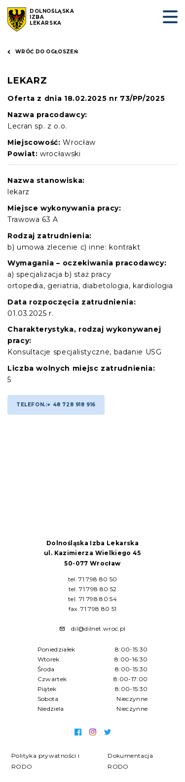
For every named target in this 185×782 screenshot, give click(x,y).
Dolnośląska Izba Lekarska (52, 17)
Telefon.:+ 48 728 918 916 (56, 404)
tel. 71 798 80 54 (92, 599)
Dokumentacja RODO (130, 761)
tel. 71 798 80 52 (93, 589)
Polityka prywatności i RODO (45, 761)
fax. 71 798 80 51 (93, 608)
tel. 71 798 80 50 (92, 579)
